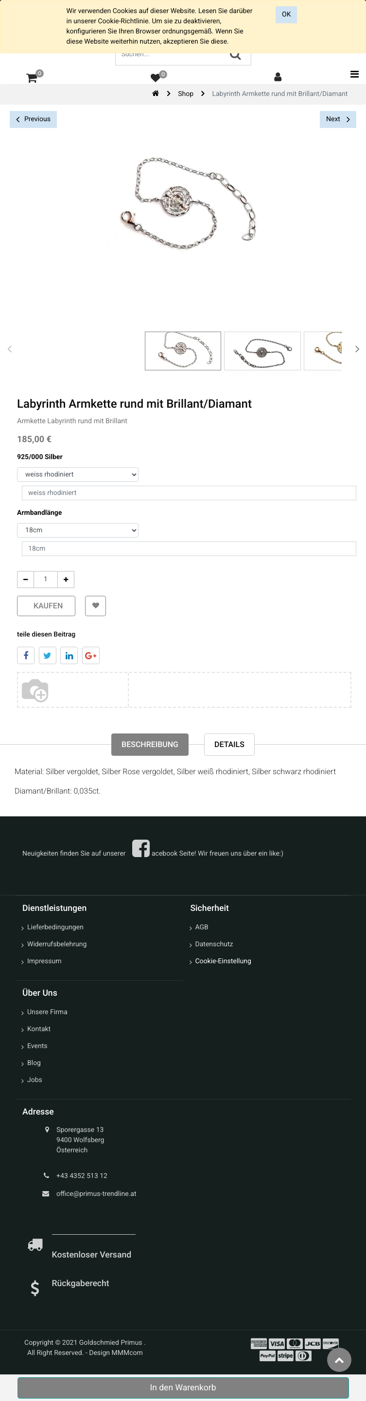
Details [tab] (229, 744)
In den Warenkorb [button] (183, 1388)
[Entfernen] (25, 579)
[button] (95, 606)
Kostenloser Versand (93, 1255)
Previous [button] (33, 119)
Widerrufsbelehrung (57, 944)
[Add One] (65, 579)
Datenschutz (214, 944)
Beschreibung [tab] (150, 744)
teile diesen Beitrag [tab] (46, 634)
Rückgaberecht (80, 1284)
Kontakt (39, 1029)
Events (37, 1046)
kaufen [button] (46, 605)
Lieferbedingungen (55, 927)
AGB (202, 927)
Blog (34, 1063)
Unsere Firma (47, 1012)
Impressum (44, 961)
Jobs (34, 1080)
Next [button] (338, 119)
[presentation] (9, 348)
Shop (185, 94)
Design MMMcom (116, 1353)
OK (286, 14)
